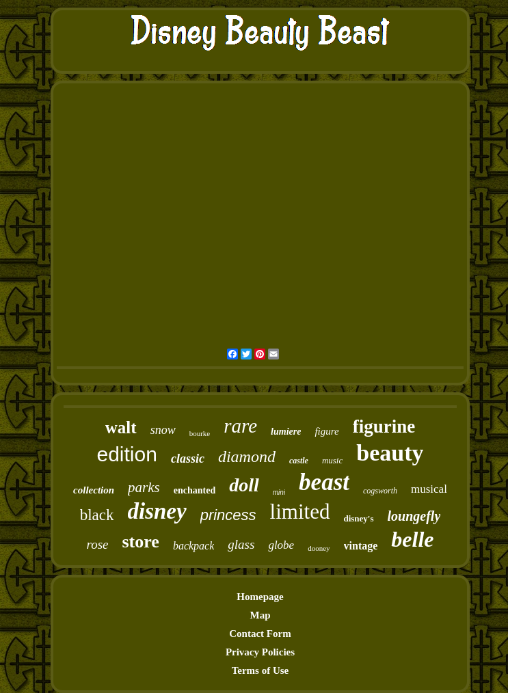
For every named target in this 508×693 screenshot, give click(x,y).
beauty (389, 452)
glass (241, 544)
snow (163, 430)
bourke (200, 433)
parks (144, 487)
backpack (193, 546)
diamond (247, 456)
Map (260, 615)
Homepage (260, 596)
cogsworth (380, 490)
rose (97, 544)
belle (412, 539)
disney (157, 511)
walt (121, 427)
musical (429, 489)
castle (298, 460)
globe (281, 545)
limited (300, 512)
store (140, 542)
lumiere (286, 431)
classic (187, 458)
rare (240, 426)
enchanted (194, 490)
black (97, 515)
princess (228, 515)
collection (93, 490)
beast (324, 482)
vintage (361, 546)
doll (244, 484)
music (332, 460)
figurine (384, 426)
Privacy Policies (260, 652)
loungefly (414, 516)
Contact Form (260, 633)
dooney (319, 548)
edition (127, 454)
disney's (358, 518)
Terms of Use (260, 670)
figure (326, 431)
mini (279, 492)
